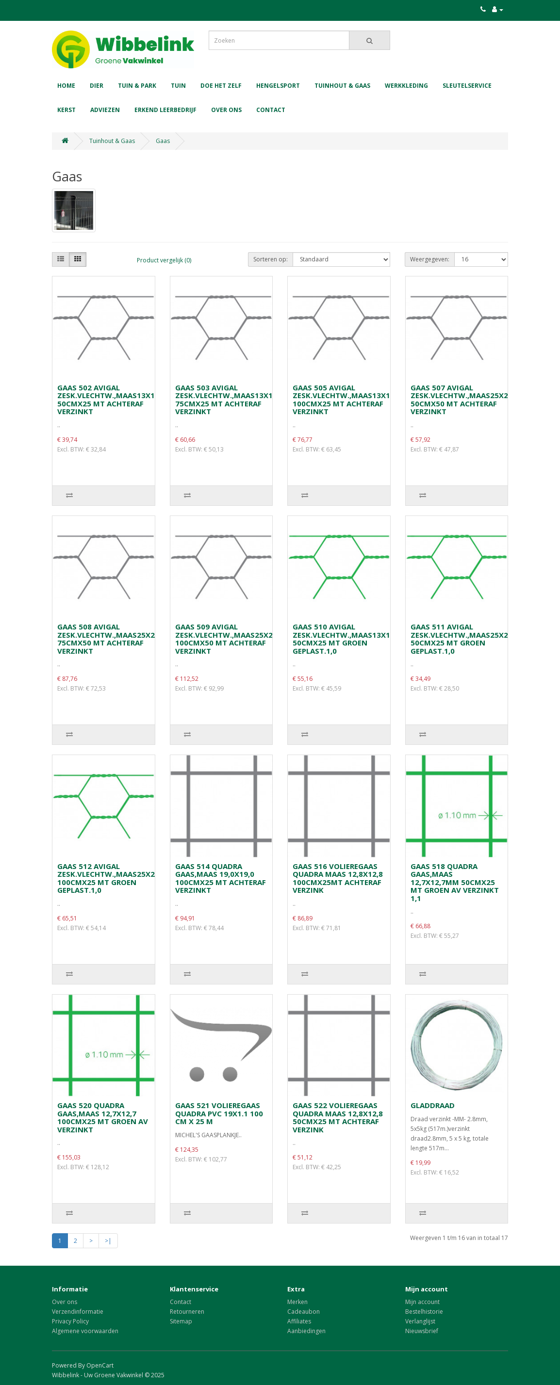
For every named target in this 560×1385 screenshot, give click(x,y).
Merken (297, 1302)
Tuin (178, 85)
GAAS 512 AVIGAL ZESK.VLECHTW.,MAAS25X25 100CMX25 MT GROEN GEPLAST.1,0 (108, 878)
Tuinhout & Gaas (342, 85)
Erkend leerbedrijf (165, 110)
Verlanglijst (420, 1321)
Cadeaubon (303, 1311)
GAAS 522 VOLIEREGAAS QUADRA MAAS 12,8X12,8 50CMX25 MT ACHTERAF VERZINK (338, 1117)
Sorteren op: (270, 259)
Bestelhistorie (424, 1311)
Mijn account (422, 1302)
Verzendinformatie (77, 1311)
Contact (270, 110)
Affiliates (299, 1321)
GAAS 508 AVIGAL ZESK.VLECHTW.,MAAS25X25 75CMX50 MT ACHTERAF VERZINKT (108, 639)
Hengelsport (278, 85)
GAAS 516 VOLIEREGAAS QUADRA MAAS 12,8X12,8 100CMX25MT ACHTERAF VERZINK (338, 878)
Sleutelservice (467, 85)
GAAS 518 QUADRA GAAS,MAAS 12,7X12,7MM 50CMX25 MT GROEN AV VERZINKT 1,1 (455, 882)
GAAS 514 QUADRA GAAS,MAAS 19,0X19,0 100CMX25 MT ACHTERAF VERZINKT (220, 878)
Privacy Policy (70, 1321)
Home (66, 85)
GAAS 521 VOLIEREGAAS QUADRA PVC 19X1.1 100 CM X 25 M (219, 1113)
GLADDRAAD (433, 1105)
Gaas (163, 141)
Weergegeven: (429, 259)
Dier (96, 85)
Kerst (66, 110)
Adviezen (105, 110)
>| (108, 1241)
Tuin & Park (137, 85)
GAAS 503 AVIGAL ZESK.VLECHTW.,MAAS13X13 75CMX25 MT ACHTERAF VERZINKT (226, 400)
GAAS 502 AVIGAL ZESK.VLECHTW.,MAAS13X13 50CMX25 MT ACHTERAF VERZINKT (108, 400)
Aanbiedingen (306, 1331)
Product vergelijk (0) (164, 260)
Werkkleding (406, 85)
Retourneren (187, 1311)
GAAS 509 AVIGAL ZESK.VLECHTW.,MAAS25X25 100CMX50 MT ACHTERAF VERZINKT (226, 639)
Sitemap (181, 1321)
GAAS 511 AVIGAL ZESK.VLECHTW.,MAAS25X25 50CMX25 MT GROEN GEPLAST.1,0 (461, 639)
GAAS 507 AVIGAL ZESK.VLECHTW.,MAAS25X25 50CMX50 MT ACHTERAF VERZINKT (461, 400)
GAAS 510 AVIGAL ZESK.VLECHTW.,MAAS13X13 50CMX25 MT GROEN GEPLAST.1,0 (344, 639)
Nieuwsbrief (421, 1331)
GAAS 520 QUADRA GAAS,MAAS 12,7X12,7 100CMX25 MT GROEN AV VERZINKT (102, 1117)
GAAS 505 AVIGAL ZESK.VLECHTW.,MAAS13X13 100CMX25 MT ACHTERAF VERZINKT (344, 400)
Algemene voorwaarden (85, 1331)
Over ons (226, 110)
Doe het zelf (221, 85)
